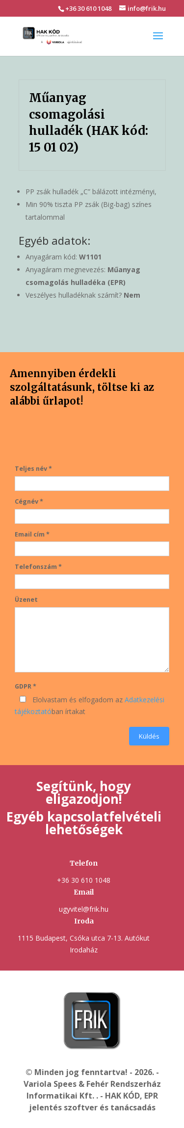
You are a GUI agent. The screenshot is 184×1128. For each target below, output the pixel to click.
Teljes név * (33, 468)
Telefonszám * (38, 567)
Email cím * (32, 534)
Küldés (149, 736)
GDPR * (25, 686)
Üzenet (26, 599)
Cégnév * (29, 501)
